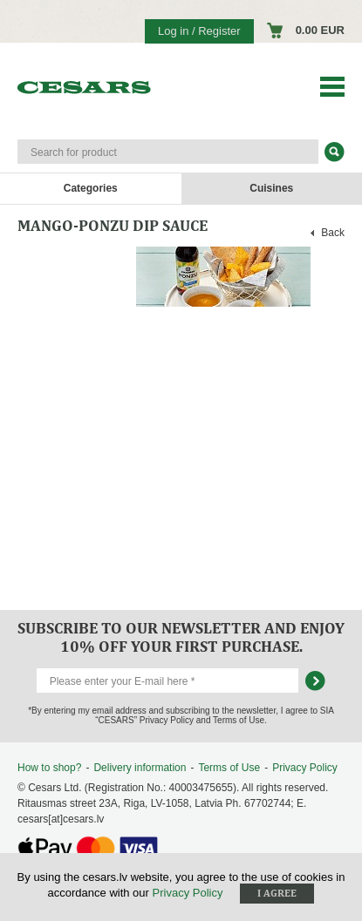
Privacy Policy (305, 768)
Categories (91, 188)
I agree (277, 893)
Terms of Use (229, 768)
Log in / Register (199, 30)
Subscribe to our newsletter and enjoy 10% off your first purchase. (181, 637)
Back (333, 233)
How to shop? (49, 768)
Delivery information (139, 768)
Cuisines (271, 188)
